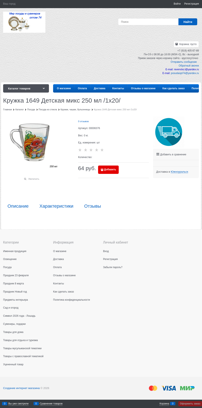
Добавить (110, 169)
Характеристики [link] (56, 206)
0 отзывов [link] (83, 121)
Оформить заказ (190, 403)
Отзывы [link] (92, 206)
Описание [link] (18, 206)
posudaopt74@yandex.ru (185, 73)
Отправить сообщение (184, 61)
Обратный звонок (189, 65)
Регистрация (191, 3)
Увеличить (33, 179)
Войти (177, 3)
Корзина (164, 403)
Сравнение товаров (51, 403)
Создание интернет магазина (21, 388)
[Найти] (187, 21)
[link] (179, 171)
